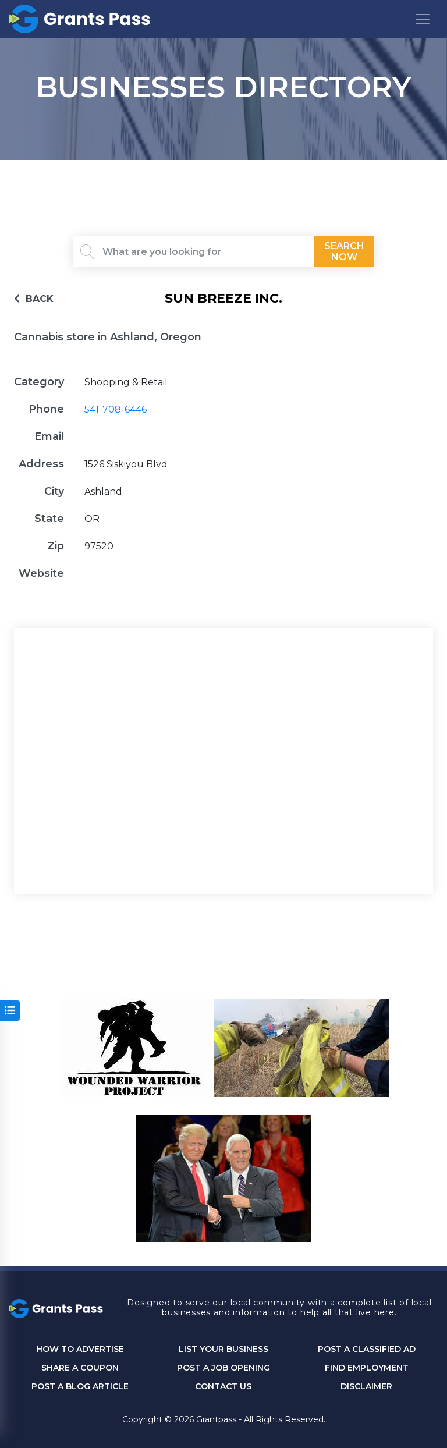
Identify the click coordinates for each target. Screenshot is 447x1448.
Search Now (344, 251)
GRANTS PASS (223, 174)
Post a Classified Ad (367, 1349)
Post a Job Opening (223, 1368)
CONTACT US (223, 1387)
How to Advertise (80, 1349)
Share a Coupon (80, 1368)
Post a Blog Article (80, 1387)
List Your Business (223, 1349)
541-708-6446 (115, 409)
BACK (34, 298)
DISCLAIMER (366, 1387)
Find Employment (367, 1368)
